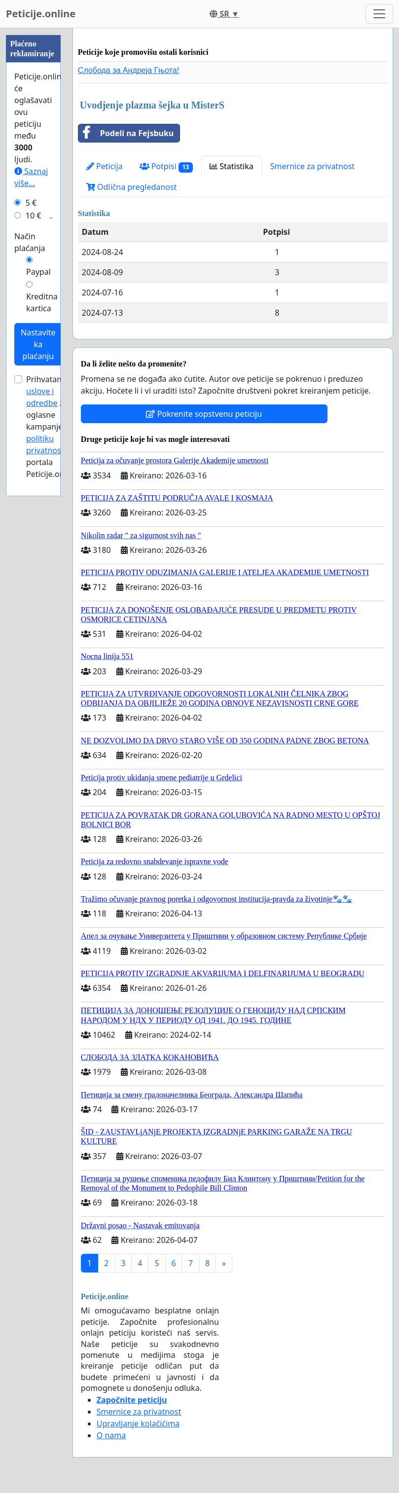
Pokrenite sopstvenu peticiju (204, 413)
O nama (111, 1435)
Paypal (38, 271)
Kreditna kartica (42, 302)
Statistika (232, 166)
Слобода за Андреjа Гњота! (128, 70)
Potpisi (166, 166)
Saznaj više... (31, 177)
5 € (31, 202)
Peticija (104, 166)
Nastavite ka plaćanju (38, 344)
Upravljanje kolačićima (138, 1423)
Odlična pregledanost (131, 187)
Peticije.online (40, 13)
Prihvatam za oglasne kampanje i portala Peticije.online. (53, 426)
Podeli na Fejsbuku (126, 133)
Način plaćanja (29, 242)
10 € (33, 215)
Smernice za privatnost (312, 166)
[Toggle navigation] (379, 14)
